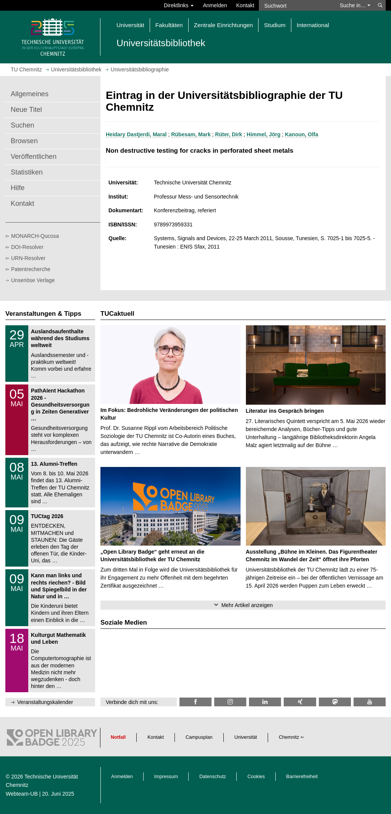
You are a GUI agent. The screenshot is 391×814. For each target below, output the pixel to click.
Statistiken (27, 172)
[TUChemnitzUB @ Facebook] (195, 702)
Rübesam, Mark (190, 134)
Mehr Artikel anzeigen (247, 605)
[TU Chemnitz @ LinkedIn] (265, 702)
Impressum (166, 776)
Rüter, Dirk (228, 134)
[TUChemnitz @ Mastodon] (335, 702)
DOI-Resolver (27, 247)
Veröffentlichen (34, 156)
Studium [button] (274, 25)
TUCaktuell (117, 313)
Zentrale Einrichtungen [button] (223, 25)
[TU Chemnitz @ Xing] (300, 702)
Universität (245, 737)
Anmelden (215, 5)
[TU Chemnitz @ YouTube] (370, 702)
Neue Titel (26, 109)
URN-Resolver (28, 258)
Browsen (24, 141)
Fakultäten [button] (169, 25)
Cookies (256, 776)
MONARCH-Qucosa (35, 236)
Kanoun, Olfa (301, 134)
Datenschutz (212, 776)
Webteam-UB (22, 794)
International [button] (313, 25)
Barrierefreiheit (302, 776)
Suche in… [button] (355, 5)
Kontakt (245, 5)
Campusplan (199, 737)
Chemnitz (289, 737)
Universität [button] (130, 25)
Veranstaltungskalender (45, 702)
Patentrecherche (30, 269)
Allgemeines (29, 94)
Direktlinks (179, 5)
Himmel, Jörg (264, 134)
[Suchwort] (297, 5)
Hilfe (17, 188)
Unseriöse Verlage (33, 280)
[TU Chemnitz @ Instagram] (230, 702)
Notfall (118, 737)
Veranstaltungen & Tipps (43, 313)
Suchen (22, 125)
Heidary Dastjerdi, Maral (136, 134)
